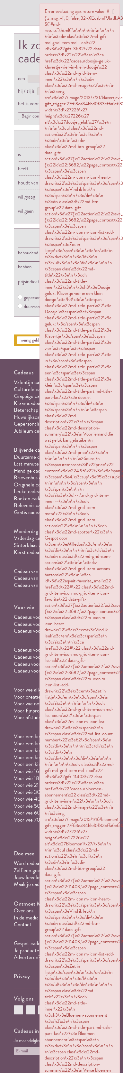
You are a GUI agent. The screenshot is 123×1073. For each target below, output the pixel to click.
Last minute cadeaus (35, 464)
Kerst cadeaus (29, 552)
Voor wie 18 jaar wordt (38, 778)
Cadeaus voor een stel (37, 631)
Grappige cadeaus (32, 396)
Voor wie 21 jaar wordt (37, 785)
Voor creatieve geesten (39, 697)
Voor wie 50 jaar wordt (38, 806)
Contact (22, 924)
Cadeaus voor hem (33, 617)
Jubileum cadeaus (32, 431)
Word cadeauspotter (35, 863)
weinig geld (30, 340)
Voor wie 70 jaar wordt (38, 820)
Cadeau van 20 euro (35, 585)
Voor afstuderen (31, 717)
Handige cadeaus (32, 471)
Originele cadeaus (33, 485)
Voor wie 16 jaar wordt (37, 771)
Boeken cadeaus (31, 498)
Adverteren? (27, 957)
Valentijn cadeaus (32, 382)
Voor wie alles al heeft (37, 690)
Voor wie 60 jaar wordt (38, 813)
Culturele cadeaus (33, 389)
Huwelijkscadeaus (32, 417)
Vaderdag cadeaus (33, 538)
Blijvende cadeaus (33, 450)
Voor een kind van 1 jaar (39, 736)
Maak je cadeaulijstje (36, 884)
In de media (26, 918)
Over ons (23, 911)
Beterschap (26, 410)
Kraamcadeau (28, 403)
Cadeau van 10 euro (35, 578)
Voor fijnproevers (32, 711)
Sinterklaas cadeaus (34, 545)
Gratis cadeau (28, 512)
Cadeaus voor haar (33, 624)
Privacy (22, 976)
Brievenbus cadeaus (35, 478)
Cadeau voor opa (31, 664)
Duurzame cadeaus (34, 457)
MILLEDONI (31, 15)
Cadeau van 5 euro (33, 571)
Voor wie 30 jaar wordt (38, 792)
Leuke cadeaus (29, 491)
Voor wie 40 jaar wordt (38, 799)
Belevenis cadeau (32, 505)
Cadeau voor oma (32, 671)
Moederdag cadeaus (35, 531)
